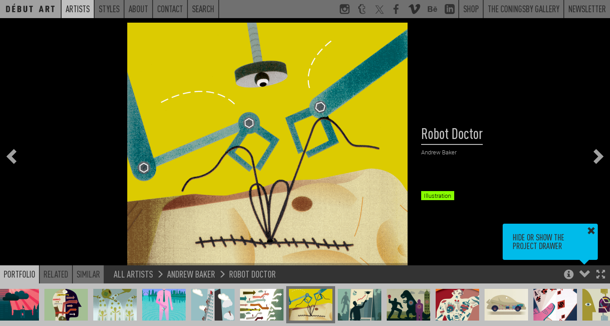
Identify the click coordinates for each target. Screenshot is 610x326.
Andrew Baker (191, 274)
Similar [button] (88, 274)
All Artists (133, 274)
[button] (600, 275)
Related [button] (55, 274)
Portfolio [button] (19, 274)
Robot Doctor (252, 274)
